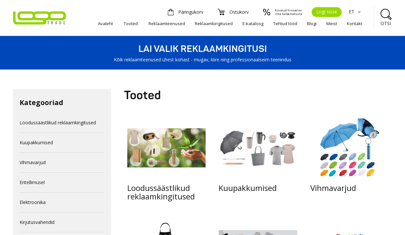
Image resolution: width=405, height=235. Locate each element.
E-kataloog (252, 23)
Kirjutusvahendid (37, 222)
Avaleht (105, 23)
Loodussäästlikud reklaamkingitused (58, 122)
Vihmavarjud (33, 162)
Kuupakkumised (36, 142)
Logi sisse (326, 11)
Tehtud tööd (285, 23)
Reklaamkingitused (214, 23)
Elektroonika (33, 202)
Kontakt (354, 23)
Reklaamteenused (166, 23)
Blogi (312, 23)
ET (355, 11)
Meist (331, 23)
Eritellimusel (32, 182)
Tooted (131, 23)
